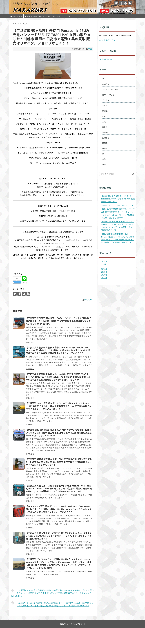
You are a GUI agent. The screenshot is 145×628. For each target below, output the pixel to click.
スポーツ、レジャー (110, 89)
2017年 (104, 277)
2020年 (104, 269)
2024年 (104, 261)
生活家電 (105, 137)
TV (103, 79)
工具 (90, 49)
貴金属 (104, 148)
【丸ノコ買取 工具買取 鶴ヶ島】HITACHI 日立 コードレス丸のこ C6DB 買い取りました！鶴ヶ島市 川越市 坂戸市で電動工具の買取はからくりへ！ (117, 238)
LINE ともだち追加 (107, 40)
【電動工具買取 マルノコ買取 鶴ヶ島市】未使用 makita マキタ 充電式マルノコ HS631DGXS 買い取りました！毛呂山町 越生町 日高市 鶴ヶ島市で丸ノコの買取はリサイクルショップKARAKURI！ (59, 488)
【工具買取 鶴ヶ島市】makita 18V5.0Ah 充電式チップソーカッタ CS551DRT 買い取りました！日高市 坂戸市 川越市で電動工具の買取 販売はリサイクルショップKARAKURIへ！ (52, 604)
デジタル (105, 100)
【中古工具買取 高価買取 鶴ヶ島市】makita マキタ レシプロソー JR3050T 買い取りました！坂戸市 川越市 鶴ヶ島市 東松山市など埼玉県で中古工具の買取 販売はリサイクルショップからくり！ (58, 350)
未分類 (104, 127)
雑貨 (104, 164)
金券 (104, 159)
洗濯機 (104, 132)
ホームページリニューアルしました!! (117, 205)
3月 (104, 264)
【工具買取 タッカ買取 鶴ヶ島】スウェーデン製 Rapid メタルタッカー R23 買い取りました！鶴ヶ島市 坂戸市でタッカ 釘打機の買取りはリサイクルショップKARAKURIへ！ (58, 406)
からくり (88, 299)
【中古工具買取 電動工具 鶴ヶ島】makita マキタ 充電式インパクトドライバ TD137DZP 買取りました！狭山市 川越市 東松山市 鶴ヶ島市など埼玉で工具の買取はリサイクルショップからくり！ (58, 376)
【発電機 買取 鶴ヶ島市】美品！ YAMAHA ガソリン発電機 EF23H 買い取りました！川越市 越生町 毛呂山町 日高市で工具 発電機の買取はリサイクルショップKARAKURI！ (59, 432)
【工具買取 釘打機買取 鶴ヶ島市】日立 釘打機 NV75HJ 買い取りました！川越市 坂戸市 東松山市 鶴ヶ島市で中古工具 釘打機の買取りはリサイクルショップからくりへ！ (59, 462)
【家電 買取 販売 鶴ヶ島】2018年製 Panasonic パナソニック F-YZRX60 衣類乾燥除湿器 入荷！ (118, 198)
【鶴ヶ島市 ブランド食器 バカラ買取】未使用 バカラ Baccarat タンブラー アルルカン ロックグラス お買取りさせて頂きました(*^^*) (117, 225)
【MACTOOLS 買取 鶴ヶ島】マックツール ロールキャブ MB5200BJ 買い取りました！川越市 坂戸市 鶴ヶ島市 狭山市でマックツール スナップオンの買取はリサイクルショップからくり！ (59, 509)
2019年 (104, 271)
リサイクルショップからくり (36, 3)
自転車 (104, 143)
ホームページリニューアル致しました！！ (54, 16)
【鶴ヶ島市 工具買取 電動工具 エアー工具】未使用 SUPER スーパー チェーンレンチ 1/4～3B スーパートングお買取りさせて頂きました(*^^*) (118, 213)
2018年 (104, 274)
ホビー (104, 105)
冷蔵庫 (104, 111)
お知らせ (105, 84)
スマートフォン (108, 95)
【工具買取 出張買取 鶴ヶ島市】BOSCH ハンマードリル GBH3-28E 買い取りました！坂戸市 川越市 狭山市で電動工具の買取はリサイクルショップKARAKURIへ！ (58, 320)
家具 (104, 116)
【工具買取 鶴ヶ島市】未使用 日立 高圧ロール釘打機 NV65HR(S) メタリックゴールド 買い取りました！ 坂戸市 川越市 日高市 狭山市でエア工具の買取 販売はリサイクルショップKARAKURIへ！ (52, 592)
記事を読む (30, 342)
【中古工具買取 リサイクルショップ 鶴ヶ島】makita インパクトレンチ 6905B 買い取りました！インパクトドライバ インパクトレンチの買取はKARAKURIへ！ (59, 535)
